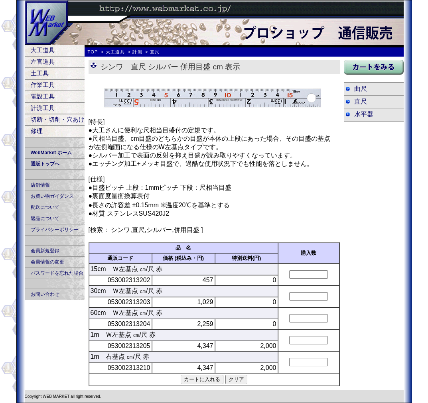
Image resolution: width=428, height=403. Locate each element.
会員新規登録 (45, 251)
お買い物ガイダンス (52, 196)
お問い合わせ (45, 294)
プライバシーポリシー (55, 229)
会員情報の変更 (47, 262)
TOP (93, 51)
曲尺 (360, 88)
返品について (45, 218)
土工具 (40, 73)
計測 (137, 51)
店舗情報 (40, 185)
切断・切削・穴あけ (58, 119)
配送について (45, 207)
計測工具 (43, 107)
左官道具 (43, 61)
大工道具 (43, 50)
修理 (37, 131)
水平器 (363, 114)
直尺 (360, 101)
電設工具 (43, 96)
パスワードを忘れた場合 (57, 273)
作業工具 (43, 84)
